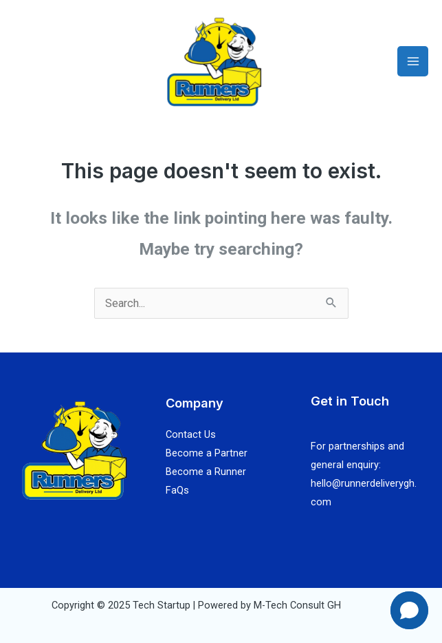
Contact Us (191, 434)
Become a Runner (206, 471)
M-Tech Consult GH (297, 605)
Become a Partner (206, 453)
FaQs (177, 490)
